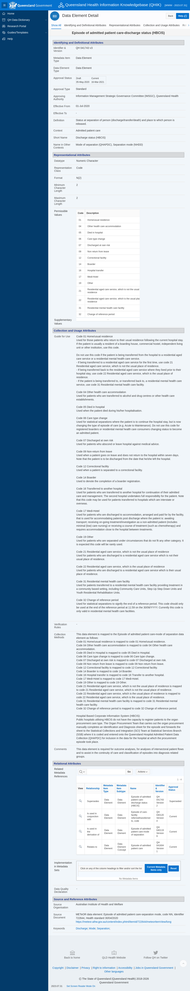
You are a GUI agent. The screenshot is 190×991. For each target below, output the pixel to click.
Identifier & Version (59, 49)
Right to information (104, 967)
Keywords (59, 928)
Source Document (59, 916)
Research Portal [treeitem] (16, 26)
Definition (58, 120)
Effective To (60, 113)
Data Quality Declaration (61, 890)
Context (57, 130)
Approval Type (61, 89)
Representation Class (63, 169)
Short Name (60, 137)
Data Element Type (61, 69)
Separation (103, 928)
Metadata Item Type (61, 59)
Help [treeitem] (10, 38)
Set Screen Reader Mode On (81, 986)
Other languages (114, 971)
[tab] (56, 25)
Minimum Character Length (59, 187)
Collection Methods (59, 636)
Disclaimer (72, 967)
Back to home (72, 954)
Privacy (85, 967)
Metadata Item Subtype (121, 788)
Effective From (61, 106)
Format (58, 177)
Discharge (82, 928)
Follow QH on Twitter (156, 954)
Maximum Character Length (59, 200)
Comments (60, 749)
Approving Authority (59, 98)
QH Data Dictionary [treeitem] (18, 19)
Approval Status (62, 77)
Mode (92, 928)
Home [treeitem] (10, 13)
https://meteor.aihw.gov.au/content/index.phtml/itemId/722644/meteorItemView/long (123, 921)
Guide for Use (62, 336)
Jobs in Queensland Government (154, 967)
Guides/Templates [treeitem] (17, 32)
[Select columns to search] (82, 772)
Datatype (59, 160)
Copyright (58, 967)
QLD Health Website (114, 954)
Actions (143, 771)
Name (133, 788)
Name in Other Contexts (61, 146)
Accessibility (125, 967)
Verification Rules (60, 626)
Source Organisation (60, 906)
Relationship (92, 788)
